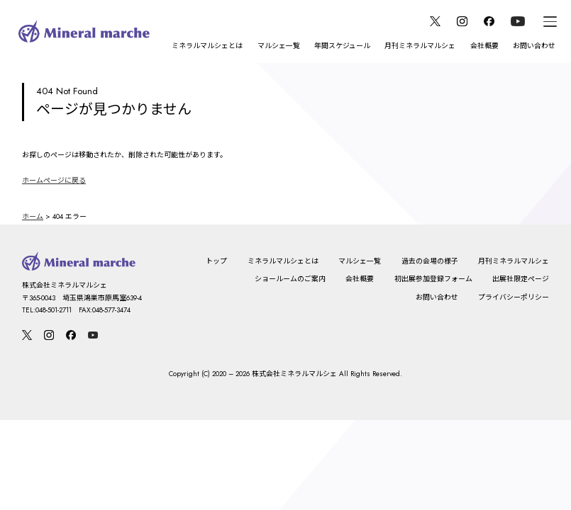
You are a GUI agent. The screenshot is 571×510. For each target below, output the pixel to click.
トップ (216, 261)
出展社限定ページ (520, 278)
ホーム (32, 216)
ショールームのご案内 (290, 278)
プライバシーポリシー (513, 297)
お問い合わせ (534, 45)
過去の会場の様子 (429, 261)
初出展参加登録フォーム (433, 278)
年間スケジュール (342, 45)
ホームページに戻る (54, 180)
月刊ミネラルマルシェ (419, 45)
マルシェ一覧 (278, 45)
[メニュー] (550, 21)
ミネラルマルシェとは (207, 45)
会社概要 (484, 45)
